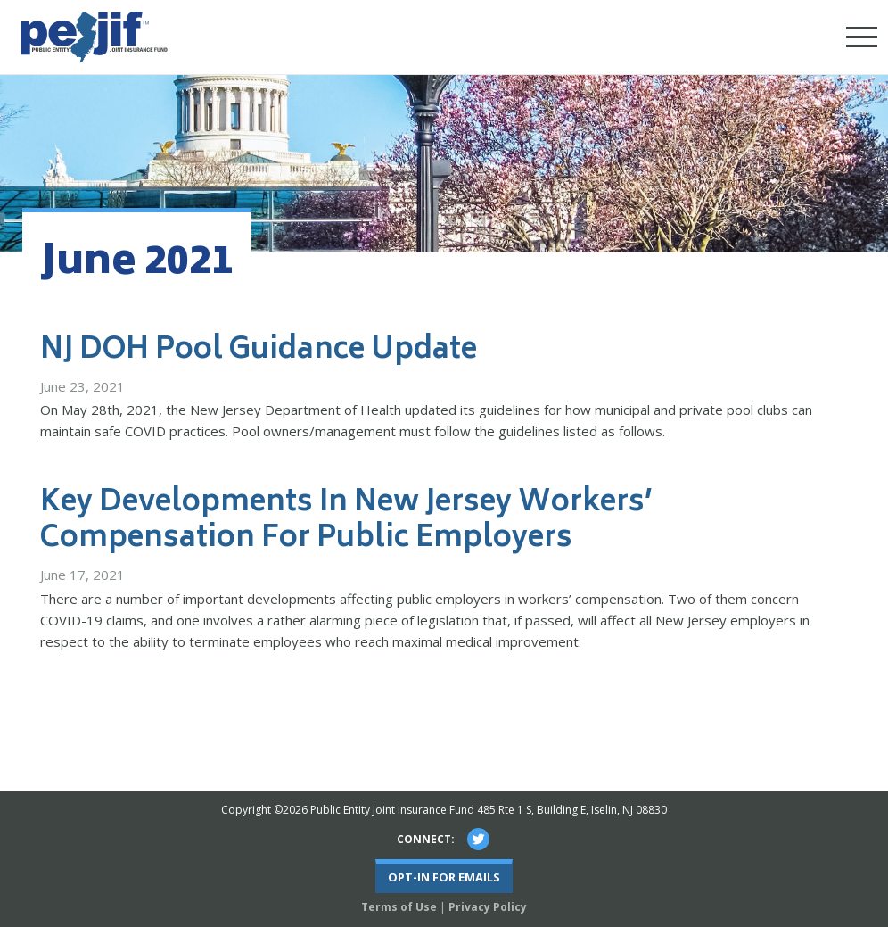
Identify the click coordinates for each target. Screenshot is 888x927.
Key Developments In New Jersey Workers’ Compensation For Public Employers (346, 522)
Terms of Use (399, 907)
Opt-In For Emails (444, 877)
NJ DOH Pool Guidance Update (258, 351)
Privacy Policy (487, 907)
